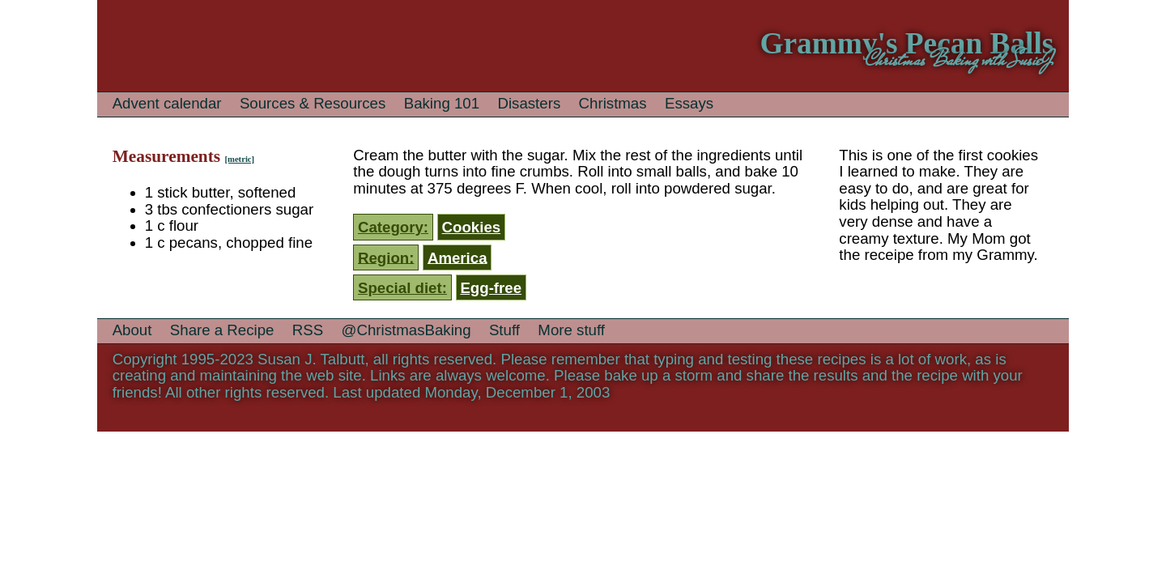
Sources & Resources (312, 103)
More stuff (571, 329)
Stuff (504, 329)
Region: (386, 257)
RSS (307, 329)
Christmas (613, 103)
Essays (689, 103)
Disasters (528, 103)
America (457, 257)
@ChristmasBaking (406, 329)
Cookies (471, 227)
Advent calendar (167, 103)
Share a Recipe (222, 329)
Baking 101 (441, 103)
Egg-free (490, 287)
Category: (393, 227)
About (132, 329)
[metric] (239, 159)
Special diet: (402, 287)
